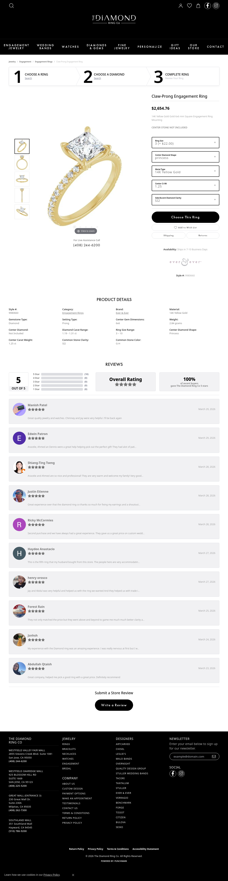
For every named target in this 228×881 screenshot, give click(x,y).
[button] (11, 5)
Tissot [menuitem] (120, 812)
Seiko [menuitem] (119, 827)
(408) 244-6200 (86, 245)
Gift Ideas (175, 46)
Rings (66, 744)
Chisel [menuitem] (120, 749)
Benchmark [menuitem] (123, 802)
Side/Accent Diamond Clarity (168, 198)
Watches (70, 47)
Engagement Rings (43, 61)
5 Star (36, 374)
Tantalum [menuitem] (122, 783)
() (86, 374)
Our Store (193, 46)
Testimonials (71, 803)
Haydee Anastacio (41, 549)
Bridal (66, 768)
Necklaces (69, 753)
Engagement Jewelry (16, 46)
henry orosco (37, 578)
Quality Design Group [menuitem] (131, 768)
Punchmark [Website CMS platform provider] (120, 861)
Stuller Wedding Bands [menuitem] (132, 773)
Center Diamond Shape (165, 155)
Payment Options (74, 793)
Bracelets (69, 749)
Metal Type (160, 169)
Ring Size (159, 140)
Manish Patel (37, 405)
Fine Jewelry (122, 46)
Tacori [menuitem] (120, 778)
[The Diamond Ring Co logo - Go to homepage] (114, 19)
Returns (203, 235)
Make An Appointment (77, 798)
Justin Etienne (38, 491)
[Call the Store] (18, 761)
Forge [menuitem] (120, 807)
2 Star (36, 385)
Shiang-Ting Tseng (41, 463)
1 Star (36, 389)
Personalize (150, 47)
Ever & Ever (122, 313)
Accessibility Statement (146, 849)
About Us (68, 783)
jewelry (12, 61)
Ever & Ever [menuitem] (123, 793)
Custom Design (72, 788)
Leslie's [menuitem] (121, 753)
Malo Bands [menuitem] (124, 758)
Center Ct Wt (161, 183)
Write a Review (114, 705)
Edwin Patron (38, 434)
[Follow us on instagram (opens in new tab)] (216, 5)
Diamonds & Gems (97, 46)
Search (28, 78)
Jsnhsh (33, 635)
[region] (86, 179)
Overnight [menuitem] (123, 763)
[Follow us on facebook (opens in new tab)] (207, 5)
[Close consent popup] (73, 875)
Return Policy (72, 818)
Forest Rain (36, 607)
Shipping (169, 235)
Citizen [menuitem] (121, 817)
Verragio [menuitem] (122, 797)
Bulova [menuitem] (121, 822)
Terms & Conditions (76, 813)
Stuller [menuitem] (121, 788)
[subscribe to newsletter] (214, 756)
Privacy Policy (72, 822)
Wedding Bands (45, 46)
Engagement (25, 61)
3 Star (36, 381)
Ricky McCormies (40, 520)
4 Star (36, 378)
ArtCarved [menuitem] (123, 744)
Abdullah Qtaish (40, 664)
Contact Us (70, 808)
